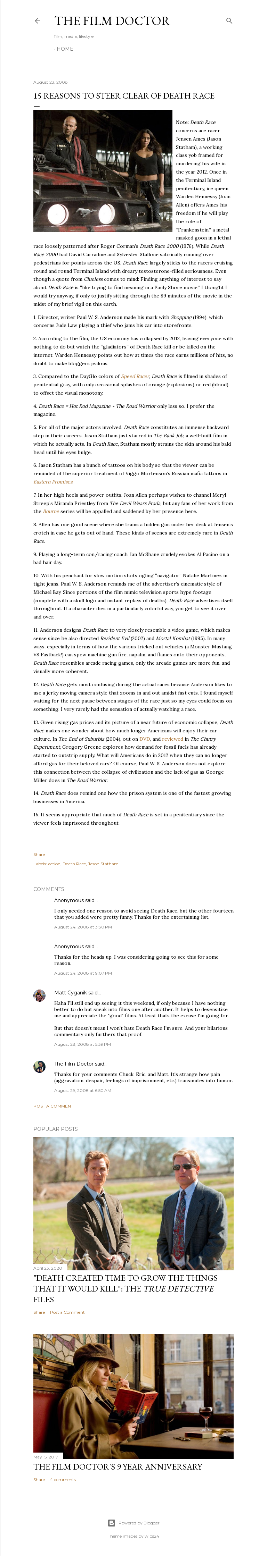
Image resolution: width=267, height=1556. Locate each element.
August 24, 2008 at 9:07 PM (83, 973)
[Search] (229, 19)
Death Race (74, 863)
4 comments (63, 1479)
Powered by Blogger (133, 1523)
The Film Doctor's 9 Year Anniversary (117, 1466)
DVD (144, 739)
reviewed (172, 739)
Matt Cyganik (70, 993)
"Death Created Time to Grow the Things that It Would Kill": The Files (125, 1288)
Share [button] (39, 854)
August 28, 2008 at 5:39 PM (82, 1044)
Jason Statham (103, 863)
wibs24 (152, 1536)
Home (65, 49)
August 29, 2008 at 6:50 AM (82, 1090)
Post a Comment (53, 1106)
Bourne (51, 511)
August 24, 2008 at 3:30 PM (83, 927)
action (54, 863)
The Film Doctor (112, 20)
